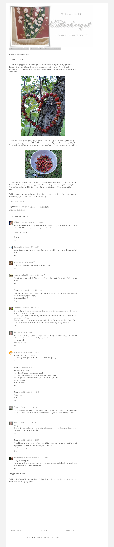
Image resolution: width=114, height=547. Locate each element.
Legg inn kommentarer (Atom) (48, 537)
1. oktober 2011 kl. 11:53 (29, 367)
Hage (26, 49)
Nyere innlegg (16, 530)
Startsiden (43, 530)
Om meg (20, 49)
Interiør (34, 49)
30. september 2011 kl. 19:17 (30, 308)
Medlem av (57, 49)
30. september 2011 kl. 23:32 (28, 352)
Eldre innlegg (71, 530)
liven (15, 352)
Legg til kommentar (17, 474)
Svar (15, 240)
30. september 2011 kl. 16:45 (32, 222)
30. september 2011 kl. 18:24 (31, 290)
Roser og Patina (20, 275)
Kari (15, 332)
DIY (18, 210)
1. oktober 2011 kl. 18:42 (29, 392)
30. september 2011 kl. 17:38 (30, 247)
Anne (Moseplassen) (21, 458)
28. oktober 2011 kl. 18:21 (39, 458)
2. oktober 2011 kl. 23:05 (29, 440)
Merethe (17, 308)
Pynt (23, 210)
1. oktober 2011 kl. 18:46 (28, 407)
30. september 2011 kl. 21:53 (28, 332)
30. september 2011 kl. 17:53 (36, 275)
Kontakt (47, 49)
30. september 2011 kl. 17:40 (29, 262)
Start (12, 49)
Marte (16, 262)
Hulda (16, 407)
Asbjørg (17, 247)
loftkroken (17, 222)
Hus (41, 49)
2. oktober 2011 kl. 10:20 (27, 422)
